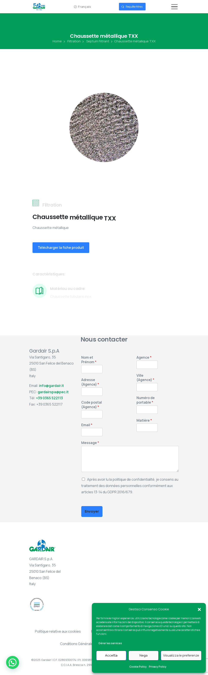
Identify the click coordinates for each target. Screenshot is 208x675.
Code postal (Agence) (91, 404)
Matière (144, 420)
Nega (144, 655)
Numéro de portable (145, 400)
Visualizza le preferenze (181, 655)
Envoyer (92, 511)
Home (57, 41)
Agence (143, 357)
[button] (199, 609)
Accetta (111, 655)
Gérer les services (110, 643)
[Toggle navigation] (174, 6)
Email (86, 425)
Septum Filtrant (95, 41)
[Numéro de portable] (147, 410)
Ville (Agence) (145, 377)
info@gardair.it (51, 385)
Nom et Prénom (88, 359)
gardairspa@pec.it (53, 391)
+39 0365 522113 (49, 398)
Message (90, 443)
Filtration (72, 41)
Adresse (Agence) (90, 382)
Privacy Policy (157, 666)
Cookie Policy (138, 666)
